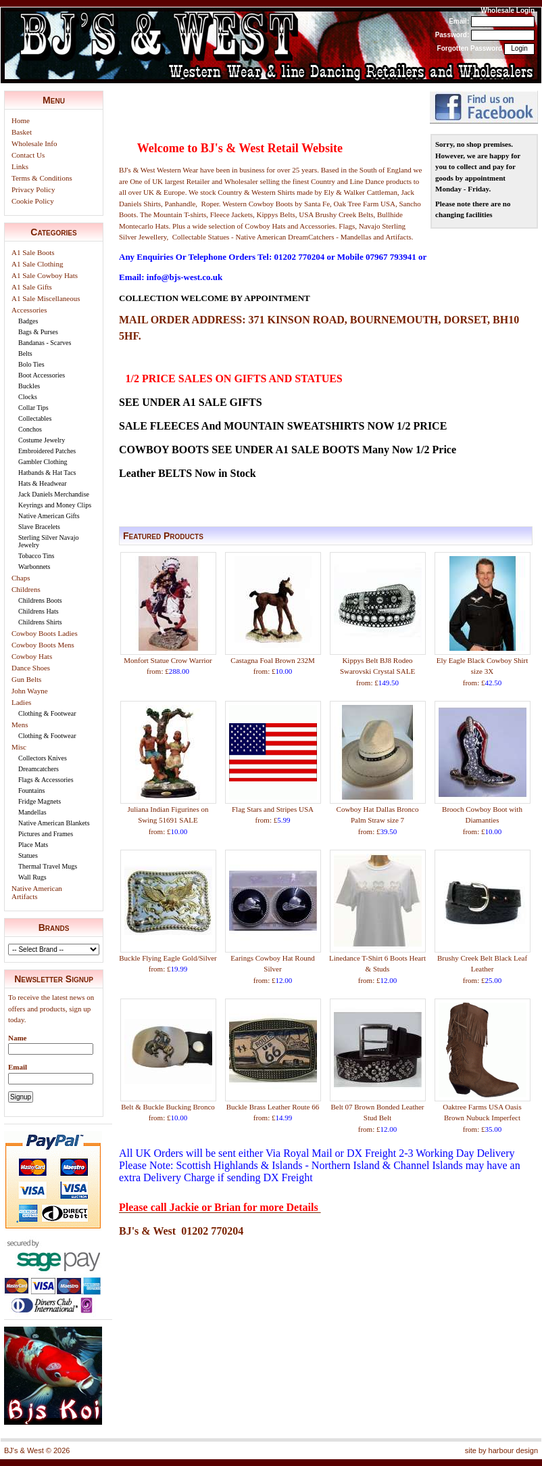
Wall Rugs (32, 877)
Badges (28, 321)
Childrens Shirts (40, 622)
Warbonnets (34, 566)
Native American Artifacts (36, 892)
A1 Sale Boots (33, 252)
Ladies (21, 702)
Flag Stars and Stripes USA (273, 809)
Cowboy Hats (31, 656)
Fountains (31, 790)
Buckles (29, 386)
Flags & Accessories (46, 779)
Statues (28, 855)
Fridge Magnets (39, 801)
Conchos (30, 429)
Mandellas (32, 812)
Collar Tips (33, 407)
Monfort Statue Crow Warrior (168, 660)
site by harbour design (501, 1450)
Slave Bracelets (39, 526)
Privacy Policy (33, 189)
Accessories (29, 310)
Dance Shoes (30, 668)
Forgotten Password (470, 48)
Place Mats (33, 844)
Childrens (26, 589)
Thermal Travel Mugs (47, 866)
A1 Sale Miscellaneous (45, 298)
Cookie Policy (32, 201)
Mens (19, 724)
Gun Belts (26, 679)
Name (17, 1038)
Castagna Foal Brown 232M (272, 660)
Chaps (20, 578)
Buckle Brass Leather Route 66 (272, 1107)
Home (20, 120)
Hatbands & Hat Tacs (47, 472)
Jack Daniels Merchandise (53, 494)
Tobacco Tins (36, 555)
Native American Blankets (54, 823)
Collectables (34, 418)
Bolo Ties (31, 364)
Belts (25, 353)
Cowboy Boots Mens (42, 645)
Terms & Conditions (41, 178)
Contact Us (28, 155)
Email (17, 1067)
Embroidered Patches (47, 451)
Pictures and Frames (45, 834)
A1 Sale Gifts (31, 287)
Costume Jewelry (41, 440)
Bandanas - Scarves (44, 342)
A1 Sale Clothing (37, 264)
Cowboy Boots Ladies (44, 633)
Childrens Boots (40, 600)
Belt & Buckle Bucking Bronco (168, 1107)
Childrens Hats (38, 611)
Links (19, 166)
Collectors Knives (42, 758)
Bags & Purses (38, 332)
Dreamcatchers (38, 769)
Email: (459, 21)
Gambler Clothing (43, 461)
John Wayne (29, 691)
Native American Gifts (49, 516)
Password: (452, 35)
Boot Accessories (41, 375)
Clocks (27, 396)
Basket (21, 132)
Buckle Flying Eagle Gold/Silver (168, 958)
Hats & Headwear (42, 483)
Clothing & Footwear (47, 713)
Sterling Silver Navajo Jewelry (48, 541)
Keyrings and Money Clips (54, 505)
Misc (18, 747)
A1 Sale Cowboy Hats (44, 275)
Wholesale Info (34, 143)
